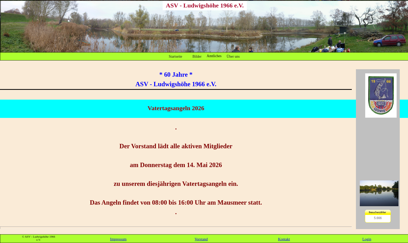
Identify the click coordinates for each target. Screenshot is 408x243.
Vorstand (201, 239)
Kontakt (284, 239)
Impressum (118, 239)
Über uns (233, 56)
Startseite (175, 56)
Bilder (197, 56)
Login (366, 239)
